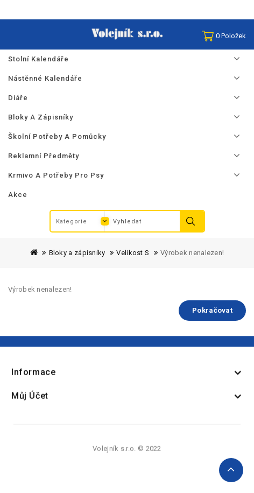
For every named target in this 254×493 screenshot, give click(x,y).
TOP (231, 470)
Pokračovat (212, 310)
